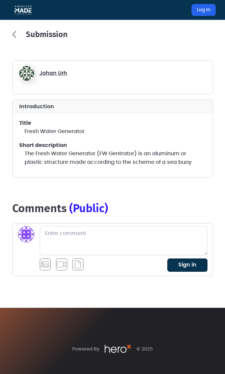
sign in (187, 264)
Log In (203, 10)
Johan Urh (53, 73)
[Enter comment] (123, 240)
